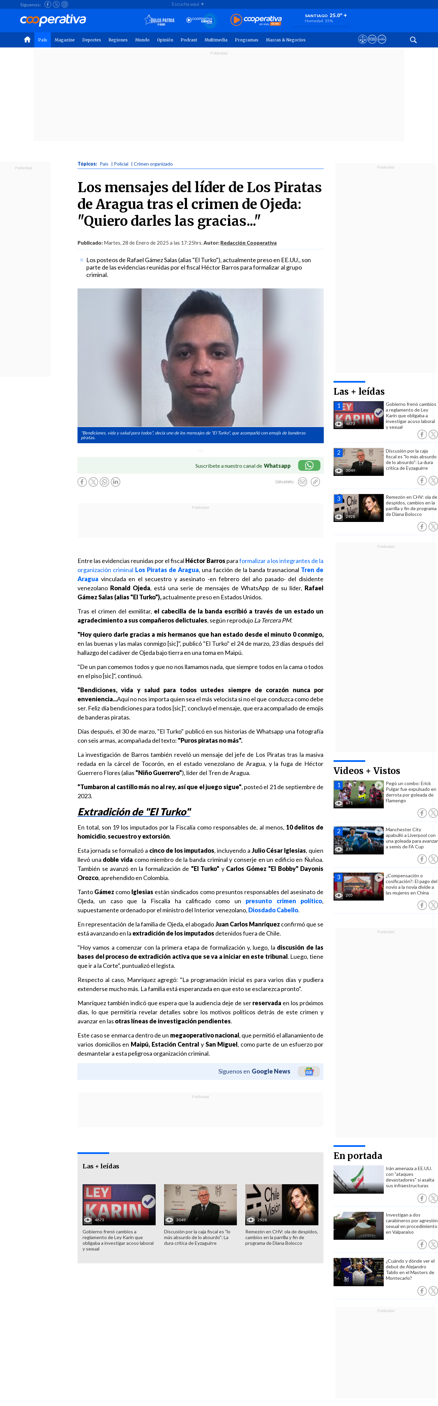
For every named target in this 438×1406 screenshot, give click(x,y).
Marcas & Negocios (286, 39)
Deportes (91, 39)
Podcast (189, 39)
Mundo (142, 39)
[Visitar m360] (372, 45)
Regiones (118, 39)
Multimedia (216, 39)
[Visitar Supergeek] (381, 45)
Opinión (165, 39)
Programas (246, 39)
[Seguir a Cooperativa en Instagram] (64, 4)
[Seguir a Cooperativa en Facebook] (47, 4)
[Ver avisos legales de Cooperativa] (362, 45)
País (42, 39)
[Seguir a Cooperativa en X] (56, 4)
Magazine (65, 39)
